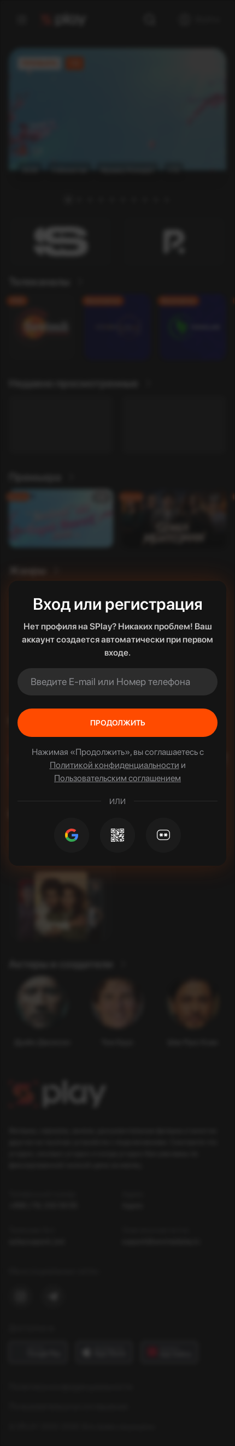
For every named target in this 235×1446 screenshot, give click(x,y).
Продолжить (117, 722)
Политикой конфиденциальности (114, 765)
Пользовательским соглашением (117, 778)
